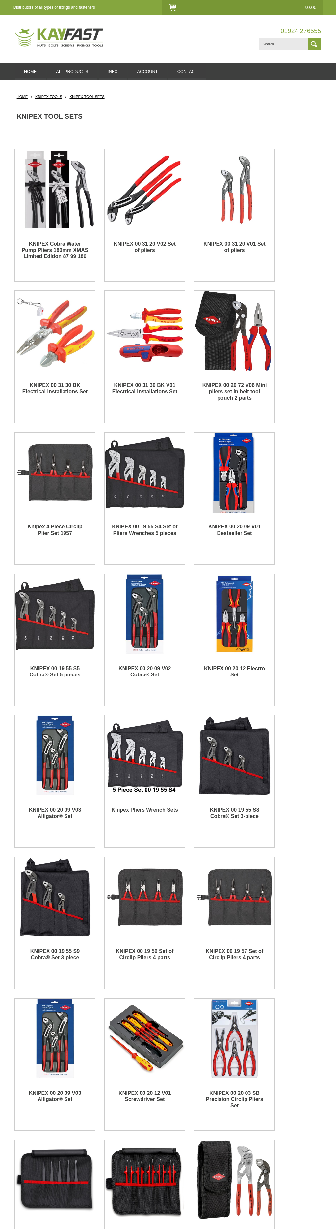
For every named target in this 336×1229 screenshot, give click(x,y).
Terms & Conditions (113, 1139)
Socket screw (27, 1147)
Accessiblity (106, 1156)
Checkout (247, 7)
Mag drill (23, 1181)
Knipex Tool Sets (86, 98)
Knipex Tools (48, 98)
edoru (88, 1219)
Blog (180, 1122)
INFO (117, 71)
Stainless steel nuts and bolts (42, 1130)
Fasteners (24, 1122)
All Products (187, 1139)
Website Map (188, 1147)
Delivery (103, 1122)
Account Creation (246, 1130)
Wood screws (27, 1164)
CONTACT (195, 71)
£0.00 (308, 7)
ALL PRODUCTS (75, 71)
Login (197, 7)
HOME (31, 71)
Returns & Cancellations (118, 1130)
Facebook (286, 1122)
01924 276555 (301, 30)
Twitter (283, 1130)
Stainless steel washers (37, 1139)
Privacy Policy (108, 1147)
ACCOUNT (153, 71)
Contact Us (220, 7)
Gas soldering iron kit (35, 1173)
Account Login (243, 1122)
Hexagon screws (30, 1156)
